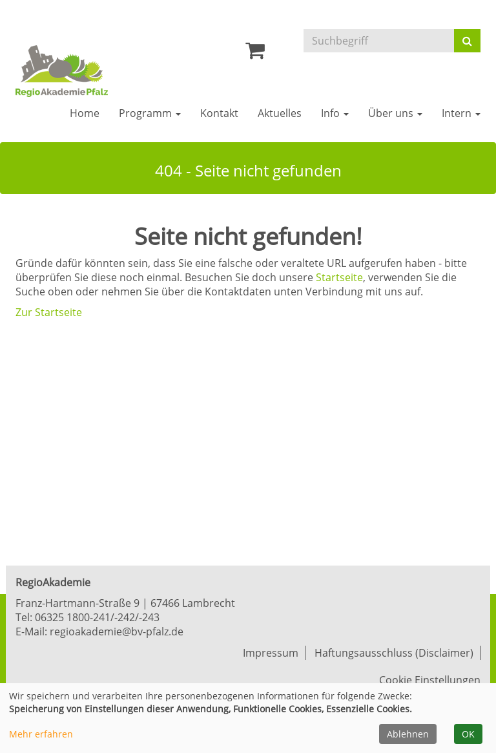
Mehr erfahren (41, 734)
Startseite (339, 277)
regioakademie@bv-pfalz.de (116, 631)
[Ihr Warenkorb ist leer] (255, 54)
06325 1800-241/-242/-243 (97, 617)
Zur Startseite (49, 312)
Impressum (270, 653)
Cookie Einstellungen (429, 680)
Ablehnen (408, 734)
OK (468, 734)
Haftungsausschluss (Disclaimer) (394, 653)
